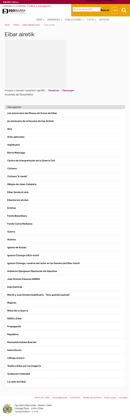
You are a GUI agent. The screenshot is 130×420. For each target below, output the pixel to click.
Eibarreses (55, 19)
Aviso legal (110, 397)
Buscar (105, 10)
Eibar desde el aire (31, 25)
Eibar (40, 19)
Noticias (104, 19)
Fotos (91, 19)
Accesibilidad (59, 397)
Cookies (123, 397)
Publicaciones (74, 19)
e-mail (35, 411)
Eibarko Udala (11, 2)
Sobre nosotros (92, 397)
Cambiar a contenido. (14, 5)
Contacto (75, 397)
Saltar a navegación (39, 5)
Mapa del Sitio (42, 397)
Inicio (7, 25)
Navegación (14, 107)
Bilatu (124, 10)
